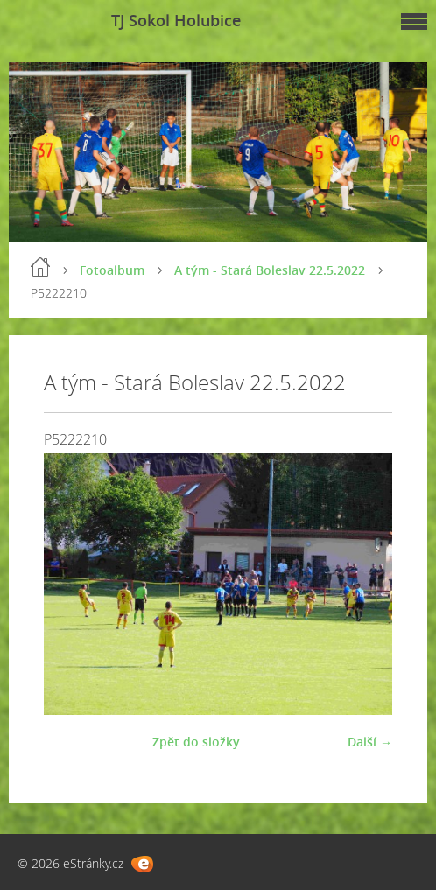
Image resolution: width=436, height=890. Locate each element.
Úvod (40, 266)
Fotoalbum (112, 270)
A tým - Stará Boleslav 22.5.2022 (269, 270)
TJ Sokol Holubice (176, 20)
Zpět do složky (196, 741)
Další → (370, 741)
